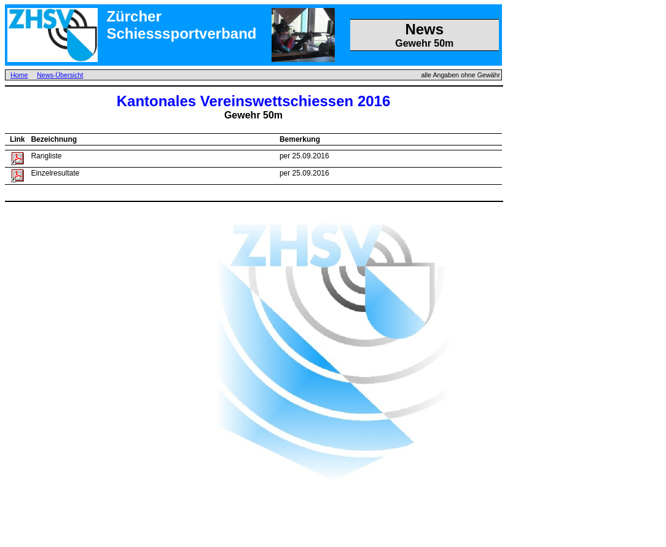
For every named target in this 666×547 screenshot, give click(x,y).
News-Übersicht (60, 75)
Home (19, 75)
